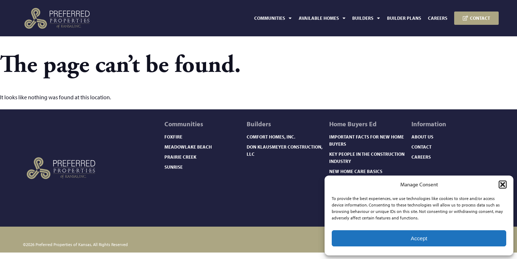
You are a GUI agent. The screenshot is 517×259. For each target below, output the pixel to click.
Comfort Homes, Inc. (271, 137)
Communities (273, 18)
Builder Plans (404, 18)
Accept (419, 238)
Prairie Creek (180, 157)
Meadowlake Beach (188, 147)
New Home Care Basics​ (355, 171)
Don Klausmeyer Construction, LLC (284, 150)
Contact (421, 147)
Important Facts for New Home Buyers (366, 140)
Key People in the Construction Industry (367, 157)
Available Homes (322, 18)
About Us (422, 137)
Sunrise (173, 167)
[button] (502, 184)
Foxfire (173, 137)
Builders (366, 18)
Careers (437, 18)
